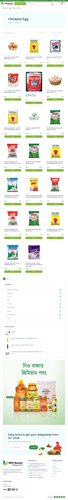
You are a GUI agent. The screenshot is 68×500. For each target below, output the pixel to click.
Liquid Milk (49, 55)
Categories (20, 3)
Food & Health (10, 293)
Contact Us (55, 473)
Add (12, 65)
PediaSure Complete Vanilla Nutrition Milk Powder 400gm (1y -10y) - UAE (34, 264)
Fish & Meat (9, 303)
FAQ (14, 8)
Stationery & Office (11, 314)
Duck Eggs (27, 126)
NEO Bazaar (9, 497)
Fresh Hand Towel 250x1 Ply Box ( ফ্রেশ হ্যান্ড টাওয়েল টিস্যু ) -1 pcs (27, 351)
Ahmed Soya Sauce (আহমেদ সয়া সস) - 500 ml (22, 345)
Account (54, 463)
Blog (10, 8)
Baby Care (9, 311)
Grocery (9, 296)
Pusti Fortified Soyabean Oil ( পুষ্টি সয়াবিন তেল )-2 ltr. (24, 338)
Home (10, 22)
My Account (5, 0)
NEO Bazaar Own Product (12, 289)
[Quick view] (64, 4)
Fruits (8, 318)
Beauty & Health (10, 307)
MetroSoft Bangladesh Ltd (18, 497)
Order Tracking (12, 0)
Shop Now (10, 397)
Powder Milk (28, 55)
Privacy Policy (56, 468)
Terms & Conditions (57, 471)
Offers (18, 8)
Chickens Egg (6, 55)
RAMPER (13, 331)
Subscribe (33, 447)
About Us (18, 0)
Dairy (26, 261)
